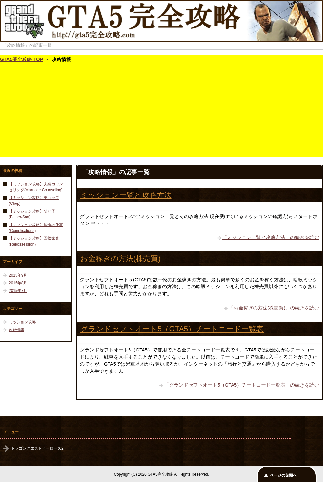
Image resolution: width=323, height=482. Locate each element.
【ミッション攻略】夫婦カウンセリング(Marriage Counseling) (36, 187)
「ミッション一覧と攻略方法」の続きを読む (270, 237)
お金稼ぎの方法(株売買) (120, 258)
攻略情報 (16, 330)
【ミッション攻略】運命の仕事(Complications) (36, 228)
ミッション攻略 (22, 322)
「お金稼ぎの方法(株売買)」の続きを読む (274, 307)
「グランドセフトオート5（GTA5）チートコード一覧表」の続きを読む (241, 385)
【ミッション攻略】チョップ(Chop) (34, 200)
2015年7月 (18, 290)
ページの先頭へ (283, 475)
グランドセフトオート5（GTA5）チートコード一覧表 (172, 329)
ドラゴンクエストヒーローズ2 (37, 448)
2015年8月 (18, 283)
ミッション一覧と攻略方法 (126, 195)
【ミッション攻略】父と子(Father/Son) (32, 214)
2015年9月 (18, 275)
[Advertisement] (161, 112)
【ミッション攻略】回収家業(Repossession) (34, 241)
